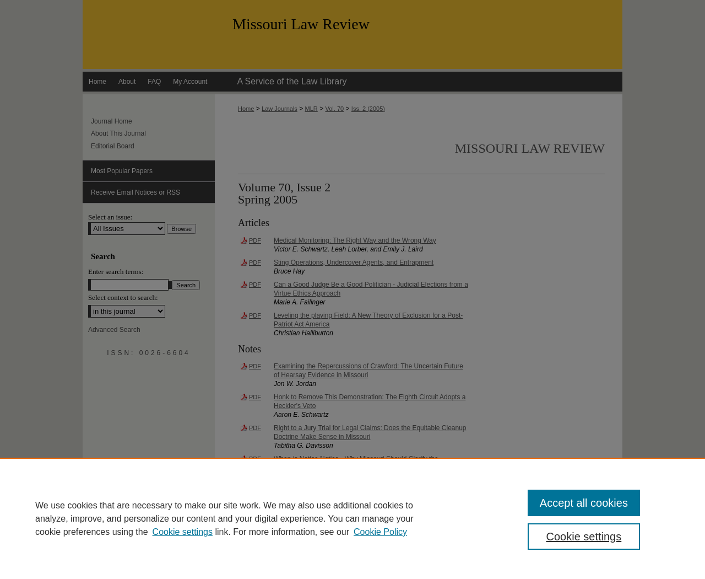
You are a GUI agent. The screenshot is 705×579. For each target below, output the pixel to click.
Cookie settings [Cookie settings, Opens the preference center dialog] (584, 536)
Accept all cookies (584, 503)
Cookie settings (183, 532)
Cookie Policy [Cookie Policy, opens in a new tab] (380, 532)
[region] (352, 518)
